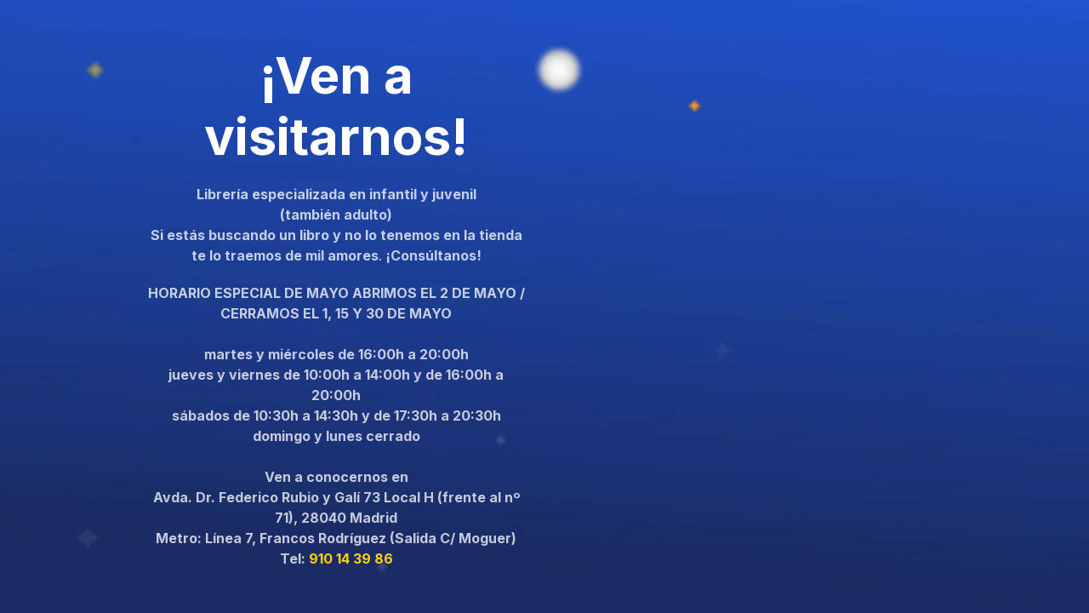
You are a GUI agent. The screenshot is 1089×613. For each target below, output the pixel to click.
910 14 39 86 (351, 558)
